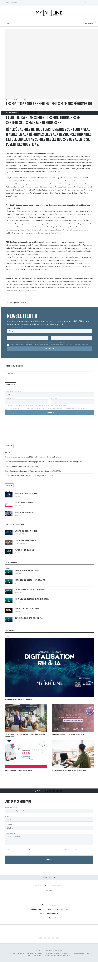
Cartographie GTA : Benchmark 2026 (25, 503)
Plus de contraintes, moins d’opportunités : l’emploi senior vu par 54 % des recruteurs (25, 735)
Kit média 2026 (50, 918)
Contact (49, 890)
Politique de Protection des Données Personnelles (49, 909)
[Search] (88, 23)
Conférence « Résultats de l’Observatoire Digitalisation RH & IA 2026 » (35, 471)
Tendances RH (21, 100)
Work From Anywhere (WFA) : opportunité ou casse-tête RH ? (69, 771)
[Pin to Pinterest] (28, 112)
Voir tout (8, 452)
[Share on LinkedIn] (31, 112)
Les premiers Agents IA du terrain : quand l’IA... (28, 618)
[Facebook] (85, 2)
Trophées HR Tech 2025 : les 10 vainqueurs (27, 609)
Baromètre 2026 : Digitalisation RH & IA (26, 493)
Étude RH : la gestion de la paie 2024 (25, 541)
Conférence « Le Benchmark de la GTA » (24, 466)
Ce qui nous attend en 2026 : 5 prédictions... (27, 571)
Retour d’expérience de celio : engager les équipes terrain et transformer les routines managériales (46, 462)
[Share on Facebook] (20, 112)
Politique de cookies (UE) (49, 913)
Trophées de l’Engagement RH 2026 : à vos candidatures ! (68, 734)
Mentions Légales (49, 905)
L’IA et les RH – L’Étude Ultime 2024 (25, 550)
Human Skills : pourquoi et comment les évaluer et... (30, 580)
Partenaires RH (40, 886)
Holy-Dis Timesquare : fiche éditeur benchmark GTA (19, 771)
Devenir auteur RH (57, 886)
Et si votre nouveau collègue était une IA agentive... (30, 590)
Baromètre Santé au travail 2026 (24, 512)
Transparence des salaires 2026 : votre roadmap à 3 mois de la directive (36, 457)
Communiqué (10, 100)
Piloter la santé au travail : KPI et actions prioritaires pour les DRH (33, 476)
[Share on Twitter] (24, 112)
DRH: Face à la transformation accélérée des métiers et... (32, 599)
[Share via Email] (35, 112)
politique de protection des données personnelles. (53, 342)
